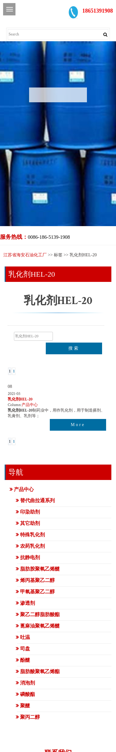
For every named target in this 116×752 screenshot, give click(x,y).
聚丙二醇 (30, 717)
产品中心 (30, 405)
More (78, 424)
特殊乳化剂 (32, 534)
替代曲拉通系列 (37, 500)
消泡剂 (27, 682)
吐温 (25, 637)
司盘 (25, 648)
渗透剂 (27, 603)
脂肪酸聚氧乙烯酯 (40, 671)
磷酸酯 (27, 694)
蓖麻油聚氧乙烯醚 (40, 625)
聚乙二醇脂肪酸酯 (40, 614)
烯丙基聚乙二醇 (37, 580)
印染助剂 (30, 511)
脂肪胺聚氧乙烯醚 (40, 568)
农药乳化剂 (32, 546)
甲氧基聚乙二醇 (37, 591)
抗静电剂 (30, 557)
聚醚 (25, 705)
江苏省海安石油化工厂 (25, 255)
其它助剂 (30, 523)
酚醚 (25, 660)
